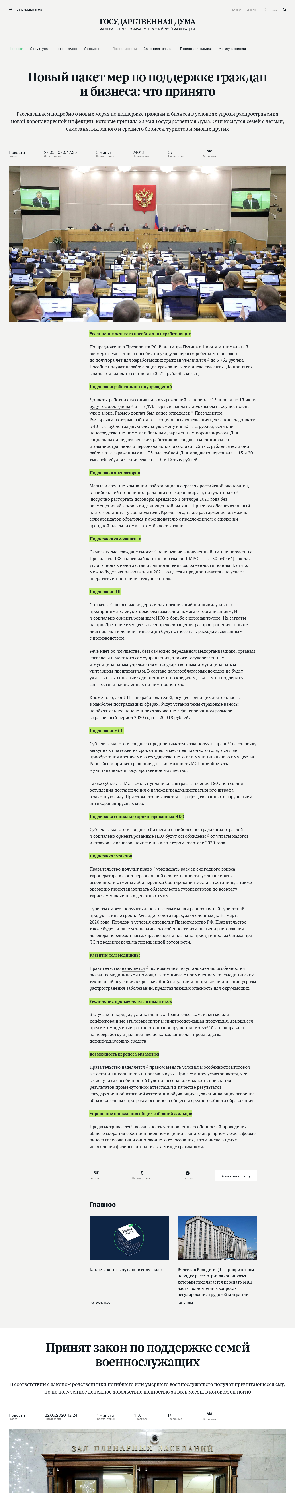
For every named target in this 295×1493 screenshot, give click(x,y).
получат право (212, 743)
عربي (275, 9)
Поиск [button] (284, 9)
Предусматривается (110, 1127)
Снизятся (99, 605)
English (237, 9)
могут (200, 1028)
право (229, 492)
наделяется (133, 968)
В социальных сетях (29, 9)
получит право (137, 869)
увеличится (194, 360)
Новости (17, 151)
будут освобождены (110, 406)
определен (179, 413)
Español (251, 9)
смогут (146, 552)
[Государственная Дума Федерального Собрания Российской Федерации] (147, 24)
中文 (265, 9)
